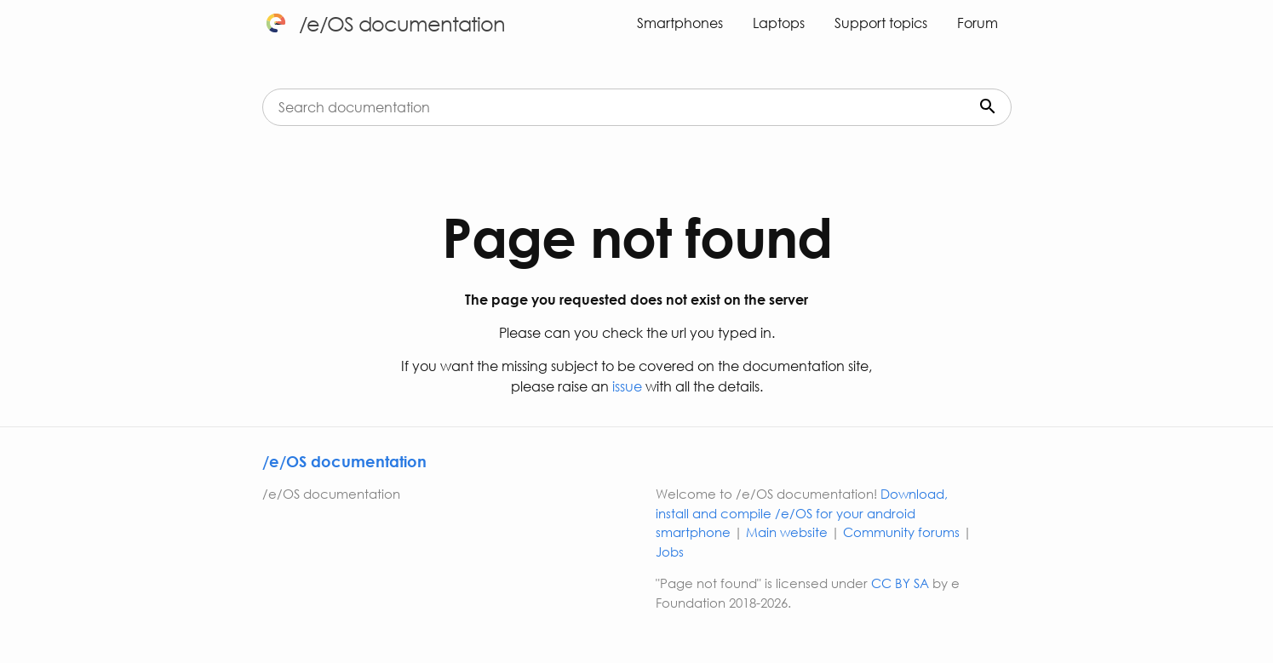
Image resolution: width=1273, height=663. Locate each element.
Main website (787, 531)
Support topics (880, 22)
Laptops (779, 22)
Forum (977, 22)
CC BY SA (900, 583)
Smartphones (680, 22)
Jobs (670, 551)
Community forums (901, 531)
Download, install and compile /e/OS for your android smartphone (802, 512)
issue (625, 386)
